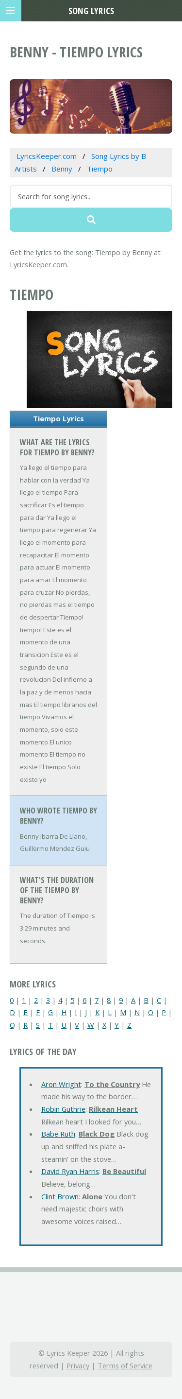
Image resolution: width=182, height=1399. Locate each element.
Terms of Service (125, 1365)
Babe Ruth (58, 1134)
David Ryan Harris (70, 1171)
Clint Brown (60, 1196)
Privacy (77, 1365)
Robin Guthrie (63, 1109)
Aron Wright (61, 1084)
